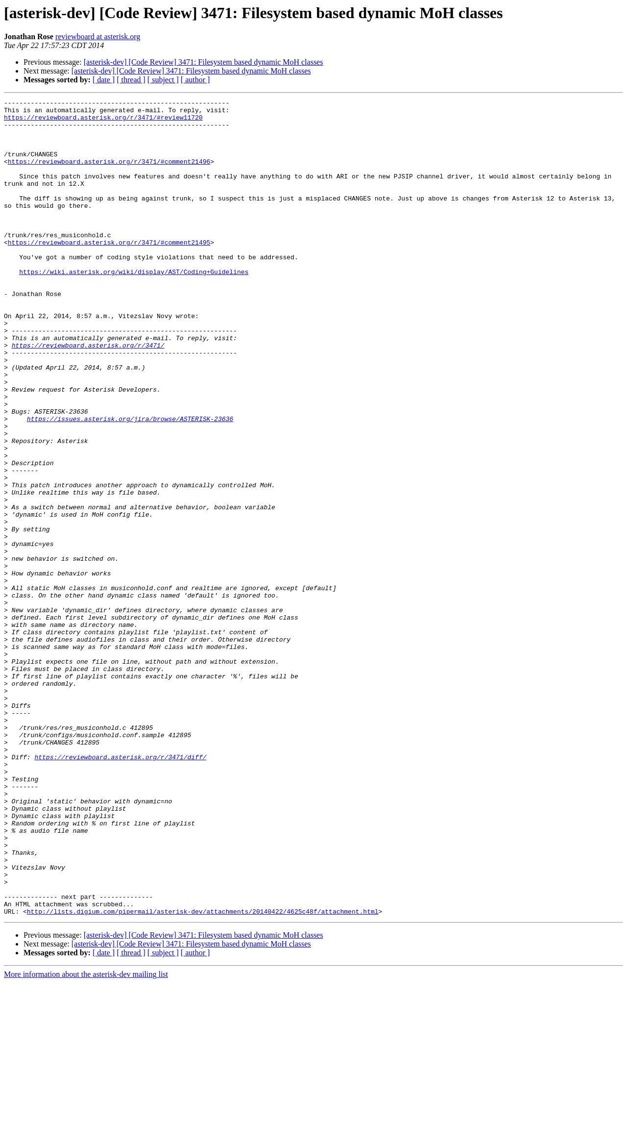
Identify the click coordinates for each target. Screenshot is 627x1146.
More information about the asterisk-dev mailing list (86, 1137)
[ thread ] (131, 79)
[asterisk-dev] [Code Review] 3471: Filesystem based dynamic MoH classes (203, 62)
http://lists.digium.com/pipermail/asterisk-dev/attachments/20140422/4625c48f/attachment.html (203, 1074)
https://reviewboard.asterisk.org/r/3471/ (88, 395)
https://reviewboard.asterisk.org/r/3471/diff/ (120, 889)
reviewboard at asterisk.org (97, 36)
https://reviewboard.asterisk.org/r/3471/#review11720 (103, 121)
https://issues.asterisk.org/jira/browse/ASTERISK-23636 (130, 483)
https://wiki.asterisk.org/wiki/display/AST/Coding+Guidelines (133, 306)
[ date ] (104, 79)
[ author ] (195, 79)
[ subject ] (163, 79)
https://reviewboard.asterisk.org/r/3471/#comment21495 (109, 271)
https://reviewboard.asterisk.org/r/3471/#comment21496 (109, 174)
